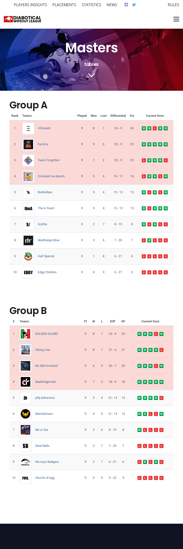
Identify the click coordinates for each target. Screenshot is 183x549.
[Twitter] (134, 5)
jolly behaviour (45, 398)
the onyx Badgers (47, 462)
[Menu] (176, 19)
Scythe (42, 224)
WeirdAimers (44, 414)
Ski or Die (41, 430)
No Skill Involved (46, 366)
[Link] (22, 19)
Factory (43, 144)
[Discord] (126, 5)
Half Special (46, 256)
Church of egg (44, 478)
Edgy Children (47, 272)
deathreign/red (45, 382)
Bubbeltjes (45, 192)
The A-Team (46, 208)
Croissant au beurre (51, 176)
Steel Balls (42, 446)
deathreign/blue (49, 240)
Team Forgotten (49, 160)
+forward (44, 128)
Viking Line (42, 350)
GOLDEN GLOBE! (46, 334)
